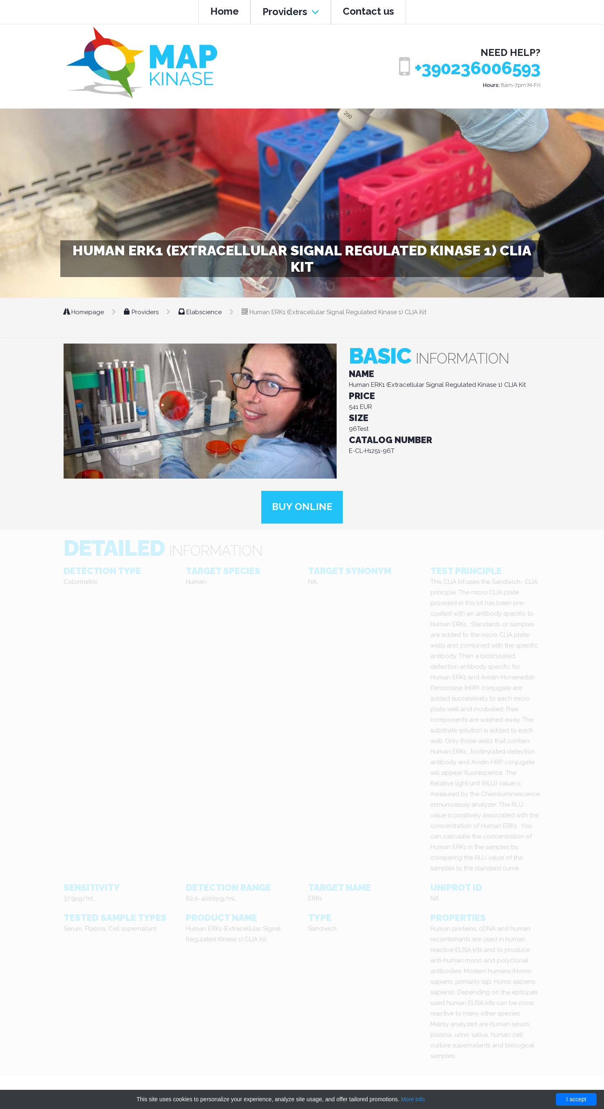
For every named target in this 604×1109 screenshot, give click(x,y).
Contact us (368, 11)
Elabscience (201, 312)
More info (413, 1099)
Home (224, 11)
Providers (290, 12)
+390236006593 (477, 68)
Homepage (85, 312)
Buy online (302, 507)
